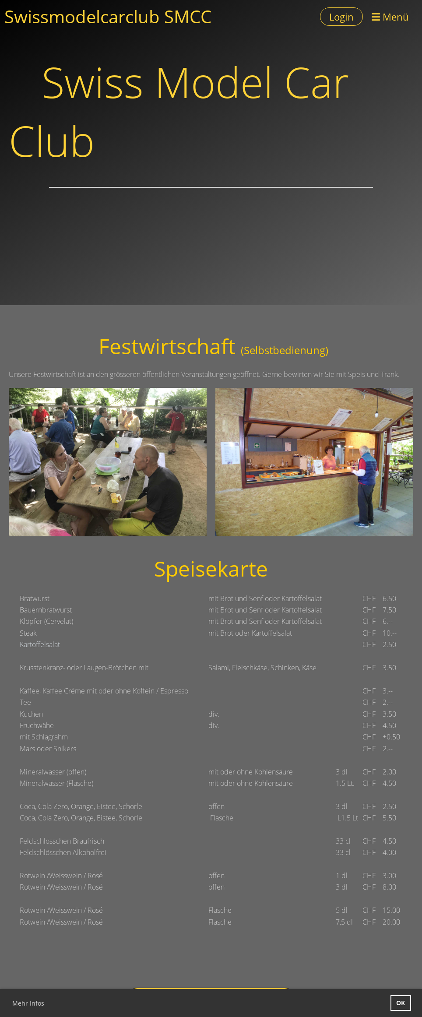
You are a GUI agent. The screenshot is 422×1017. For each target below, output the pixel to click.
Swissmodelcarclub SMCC (107, 16)
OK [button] (400, 1003)
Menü (390, 16)
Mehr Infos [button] (28, 1003)
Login (341, 16)
